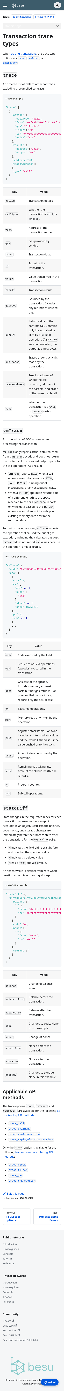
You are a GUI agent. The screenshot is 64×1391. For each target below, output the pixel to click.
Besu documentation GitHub (20, 1340)
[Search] (57, 5)
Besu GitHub (11, 1335)
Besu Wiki (10, 1325)
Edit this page (13, 1193)
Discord (8, 1321)
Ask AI (49, 1382)
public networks (21, 16)
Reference (8, 1263)
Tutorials (7, 1258)
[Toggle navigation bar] (5, 5)
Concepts (8, 1253)
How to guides (11, 1249)
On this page (13, 26)
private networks (44, 16)
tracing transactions (23, 53)
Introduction (10, 1244)
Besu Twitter (11, 1330)
